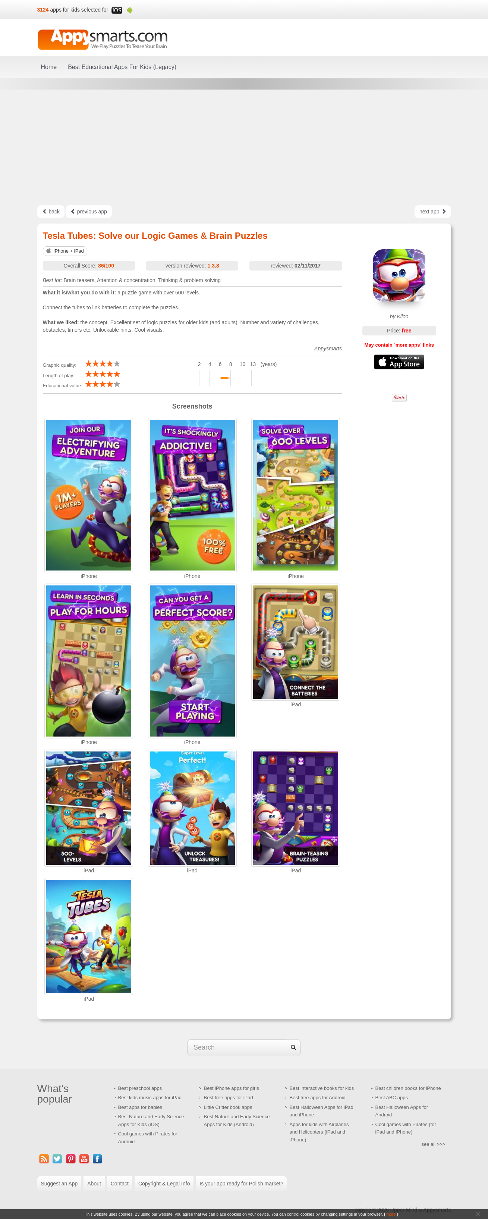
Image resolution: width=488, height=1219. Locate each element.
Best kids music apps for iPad (150, 1097)
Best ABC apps (391, 1097)
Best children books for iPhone (408, 1088)
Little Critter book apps (228, 1107)
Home (49, 67)
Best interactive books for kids (322, 1088)
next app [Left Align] (432, 212)
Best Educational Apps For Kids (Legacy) (122, 67)
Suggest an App (59, 1184)
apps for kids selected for (79, 10)
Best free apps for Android (318, 1097)
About (94, 1184)
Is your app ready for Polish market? (241, 1184)
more (391, 1214)
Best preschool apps (140, 1088)
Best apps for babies (140, 1107)
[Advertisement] (244, 147)
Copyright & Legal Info (164, 1184)
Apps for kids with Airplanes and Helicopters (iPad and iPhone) (319, 1132)
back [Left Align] (51, 212)
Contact (120, 1184)
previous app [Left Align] (88, 212)
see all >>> (434, 1144)
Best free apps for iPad (228, 1097)
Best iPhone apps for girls (231, 1088)
